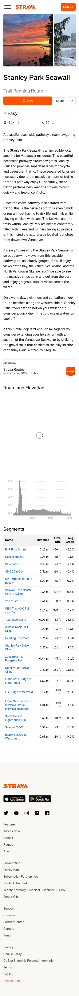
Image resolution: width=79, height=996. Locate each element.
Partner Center (13, 922)
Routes (8, 845)
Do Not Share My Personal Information (29, 961)
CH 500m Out (14, 572)
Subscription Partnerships (20, 876)
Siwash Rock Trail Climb (16, 629)
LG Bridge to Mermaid (19, 692)
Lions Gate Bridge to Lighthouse (18, 681)
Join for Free (11, 981)
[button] (28, 40)
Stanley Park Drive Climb (17, 647)
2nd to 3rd (12, 601)
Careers (8, 929)
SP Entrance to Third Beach (18, 581)
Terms (7, 967)
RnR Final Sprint (15, 550)
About (7, 851)
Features (9, 824)
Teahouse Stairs (15, 620)
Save (27, 101)
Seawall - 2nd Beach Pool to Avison (18, 592)
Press (7, 935)
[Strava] (26, 7)
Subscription (11, 863)
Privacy (8, 947)
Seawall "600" (14, 727)
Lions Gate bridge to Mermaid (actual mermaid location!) (18, 705)
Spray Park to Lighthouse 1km (15, 718)
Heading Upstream (17, 638)
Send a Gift (10, 897)
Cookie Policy (12, 954)
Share (60, 101)
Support (8, 908)
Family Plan (11, 870)
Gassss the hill (14, 557)
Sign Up (68, 7)
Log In (7, 974)
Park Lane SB (13, 564)
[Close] (7, 7)
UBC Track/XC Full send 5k (17, 610)
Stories (8, 838)
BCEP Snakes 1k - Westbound (16, 737)
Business (9, 915)
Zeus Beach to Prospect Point (14, 659)
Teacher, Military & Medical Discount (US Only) (34, 890)
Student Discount (15, 883)
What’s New (11, 831)
